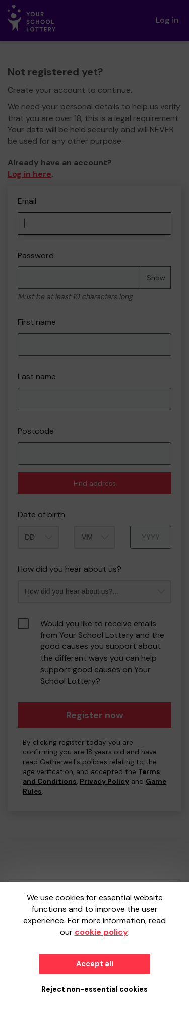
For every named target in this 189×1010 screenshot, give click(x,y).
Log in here (29, 174)
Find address (95, 483)
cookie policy (101, 932)
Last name (37, 376)
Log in (167, 20)
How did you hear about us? (69, 569)
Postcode (36, 431)
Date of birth (41, 514)
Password (36, 255)
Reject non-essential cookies (94, 989)
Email (27, 201)
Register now (94, 715)
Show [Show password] (156, 277)
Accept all (94, 963)
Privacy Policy (104, 781)
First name (37, 322)
